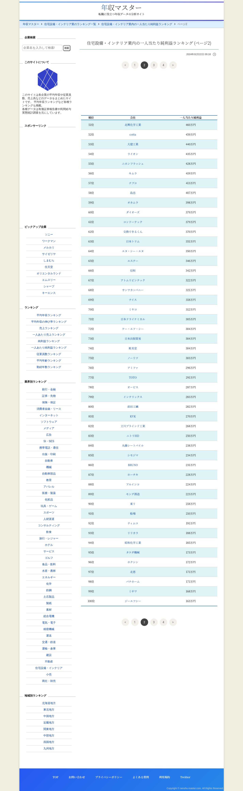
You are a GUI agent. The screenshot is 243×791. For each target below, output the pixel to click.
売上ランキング (48, 328)
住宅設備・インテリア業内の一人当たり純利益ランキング (136, 24)
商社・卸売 (49, 680)
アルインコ (133, 484)
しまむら (48, 260)
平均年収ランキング (49, 315)
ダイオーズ (132, 212)
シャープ (48, 286)
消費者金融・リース (49, 408)
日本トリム (133, 241)
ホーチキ (132, 475)
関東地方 (48, 729)
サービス (48, 551)
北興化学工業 (133, 125)
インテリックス (132, 397)
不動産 (49, 661)
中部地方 (48, 735)
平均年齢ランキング (49, 360)
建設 (49, 655)
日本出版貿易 (133, 339)
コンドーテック (132, 222)
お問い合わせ (77, 777)
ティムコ (133, 523)
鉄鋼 (49, 590)
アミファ (132, 368)
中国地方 (48, 716)
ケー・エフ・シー (133, 329)
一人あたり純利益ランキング (49, 347)
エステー (132, 261)
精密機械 (48, 629)
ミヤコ (133, 309)
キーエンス (49, 292)
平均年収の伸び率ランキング (49, 321)
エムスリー (49, 279)
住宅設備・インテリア (48, 668)
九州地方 (48, 748)
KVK (133, 416)
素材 (49, 609)
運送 (49, 635)
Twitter (185, 777)
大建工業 (132, 144)
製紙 (49, 603)
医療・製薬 (49, 493)
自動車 (49, 460)
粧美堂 (133, 348)
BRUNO (133, 465)
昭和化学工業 (133, 543)
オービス (132, 387)
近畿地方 (48, 722)
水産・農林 (49, 570)
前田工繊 (132, 407)
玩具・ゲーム (49, 506)
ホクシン (132, 562)
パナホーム (133, 581)
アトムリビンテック (133, 280)
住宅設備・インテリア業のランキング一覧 (70, 24)
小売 (49, 674)
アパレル (48, 486)
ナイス (133, 300)
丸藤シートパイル (133, 445)
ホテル (49, 544)
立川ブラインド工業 (133, 426)
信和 (133, 270)
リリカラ (132, 533)
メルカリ (48, 247)
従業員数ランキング (49, 354)
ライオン (132, 154)
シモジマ (132, 455)
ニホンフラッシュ (133, 164)
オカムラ (132, 202)
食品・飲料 (49, 564)
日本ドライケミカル (133, 319)
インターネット (48, 415)
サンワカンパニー (133, 290)
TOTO (133, 377)
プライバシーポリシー (108, 777)
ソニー (49, 234)
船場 (133, 513)
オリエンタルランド (49, 273)
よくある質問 (140, 777)
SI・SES (48, 441)
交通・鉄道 (49, 642)
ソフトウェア (49, 421)
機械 (49, 467)
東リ (133, 504)
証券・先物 (49, 395)
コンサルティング (49, 525)
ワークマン (49, 241)
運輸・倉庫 (49, 648)
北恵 (133, 572)
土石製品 (48, 596)
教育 (49, 480)
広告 (49, 434)
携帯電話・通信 (48, 447)
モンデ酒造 (133, 494)
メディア (48, 428)
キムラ (133, 173)
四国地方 (48, 742)
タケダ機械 (132, 552)
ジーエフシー (133, 601)
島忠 (133, 193)
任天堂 (49, 266)
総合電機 (48, 616)
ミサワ (133, 591)
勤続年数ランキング (49, 367)
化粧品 (49, 499)
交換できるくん (132, 232)
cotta (133, 134)
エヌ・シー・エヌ (133, 251)
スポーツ (48, 512)
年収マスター (121, 7)
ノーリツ (132, 358)
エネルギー (49, 577)
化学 (49, 583)
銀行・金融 (49, 389)
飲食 (49, 531)
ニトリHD (133, 436)
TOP (55, 777)
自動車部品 (49, 473)
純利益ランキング (49, 341)
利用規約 (164, 777)
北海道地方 (49, 703)
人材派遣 (48, 519)
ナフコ (133, 183)
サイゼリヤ (49, 254)
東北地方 (48, 709)
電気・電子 (49, 622)
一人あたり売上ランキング (49, 334)
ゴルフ (49, 557)
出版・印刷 (49, 454)
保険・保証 (49, 402)
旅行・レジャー (48, 538)
